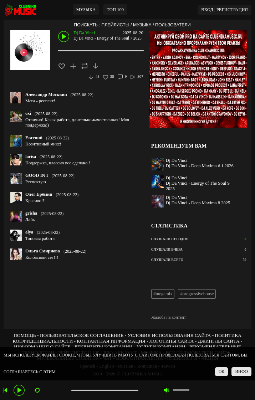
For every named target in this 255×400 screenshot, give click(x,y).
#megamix (162, 293)
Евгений (33, 137)
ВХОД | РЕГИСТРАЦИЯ (224, 9)
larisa (30, 156)
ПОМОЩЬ (25, 335)
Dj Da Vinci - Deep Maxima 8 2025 (198, 202)
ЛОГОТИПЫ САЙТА (171, 341)
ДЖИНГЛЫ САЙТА (219, 341)
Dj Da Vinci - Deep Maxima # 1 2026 (200, 165)
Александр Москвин (46, 94)
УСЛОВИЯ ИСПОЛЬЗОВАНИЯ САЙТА (169, 335)
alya (29, 232)
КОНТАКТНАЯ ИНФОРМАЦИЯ (111, 341)
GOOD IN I (36, 175)
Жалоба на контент (168, 317)
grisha (31, 213)
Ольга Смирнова (42, 250)
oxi (28, 113)
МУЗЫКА (86, 9)
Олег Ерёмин (38, 194)
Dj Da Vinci (84, 32)
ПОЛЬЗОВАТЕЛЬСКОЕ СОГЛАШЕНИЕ (81, 335)
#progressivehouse (197, 293)
